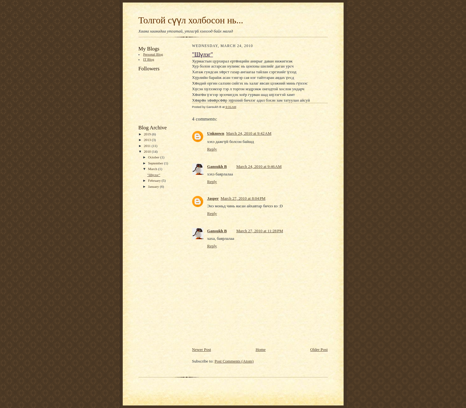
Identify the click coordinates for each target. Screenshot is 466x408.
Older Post (318, 349)
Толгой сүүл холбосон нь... (191, 20)
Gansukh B (217, 166)
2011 (148, 146)
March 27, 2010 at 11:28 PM (259, 230)
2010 (148, 151)
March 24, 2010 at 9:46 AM (259, 166)
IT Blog (148, 59)
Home (261, 349)
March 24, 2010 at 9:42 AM (249, 133)
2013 (148, 140)
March (153, 169)
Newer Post (201, 349)
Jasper (213, 198)
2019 (148, 134)
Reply (212, 149)
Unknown (215, 133)
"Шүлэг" (153, 175)
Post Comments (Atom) (234, 361)
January (154, 186)
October (154, 157)
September (156, 163)
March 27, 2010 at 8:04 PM (243, 198)
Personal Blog (153, 54)
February (155, 180)
